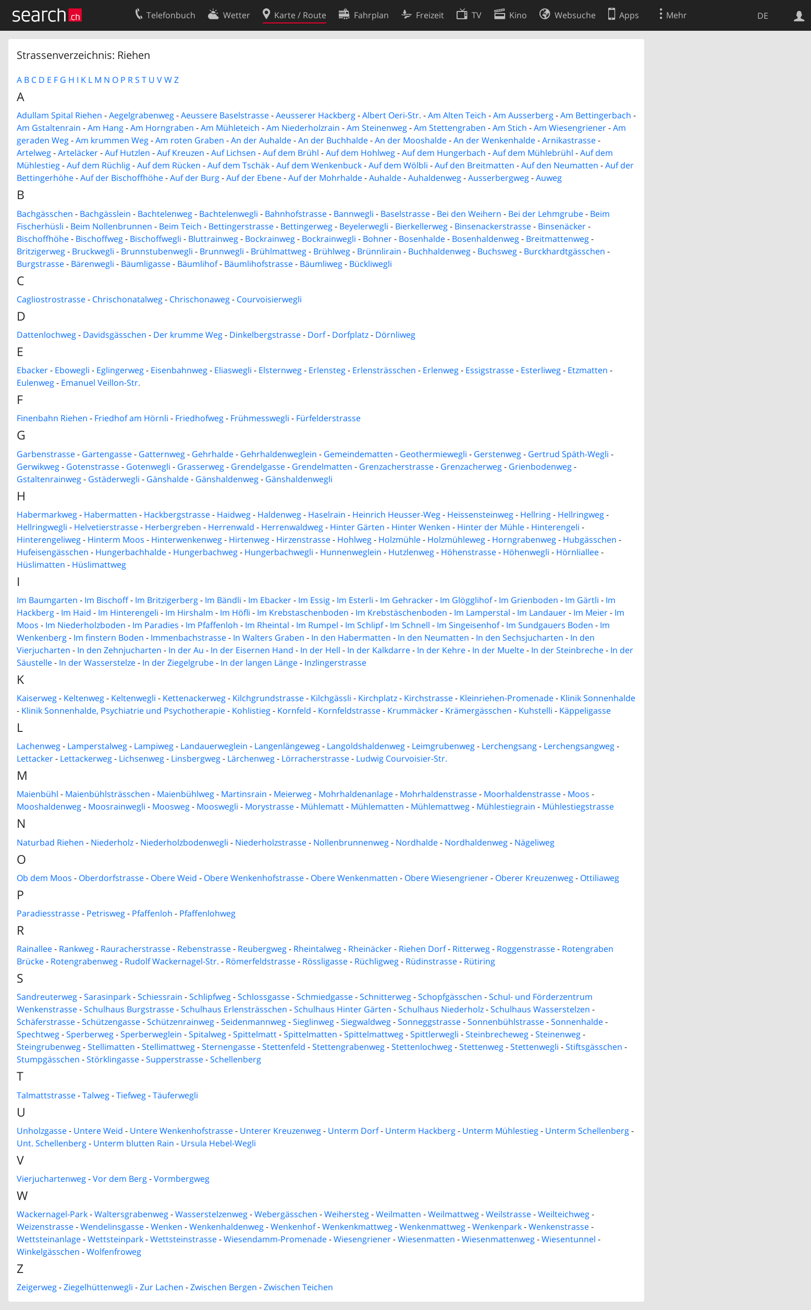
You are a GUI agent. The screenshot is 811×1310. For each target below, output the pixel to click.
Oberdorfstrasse (111, 878)
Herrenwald (231, 527)
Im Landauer (542, 612)
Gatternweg (162, 454)
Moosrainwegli (116, 806)
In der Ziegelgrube (178, 662)
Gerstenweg (497, 454)
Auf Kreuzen (180, 152)
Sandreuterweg (47, 996)
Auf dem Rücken (169, 165)
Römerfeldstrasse (261, 961)
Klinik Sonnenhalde (597, 698)
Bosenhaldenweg (485, 238)
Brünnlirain (379, 251)
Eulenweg (35, 382)
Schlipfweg (210, 996)
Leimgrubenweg (443, 746)
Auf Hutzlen (127, 152)
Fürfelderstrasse (328, 418)
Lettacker (35, 758)
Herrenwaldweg (292, 527)
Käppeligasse (585, 710)
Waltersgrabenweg (131, 1214)
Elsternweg (280, 370)
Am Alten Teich (457, 115)
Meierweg (293, 794)
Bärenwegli (92, 264)
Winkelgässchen (48, 1251)
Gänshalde (167, 479)
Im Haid (76, 612)
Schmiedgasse (325, 996)
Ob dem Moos (44, 878)
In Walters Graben (268, 637)
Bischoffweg (99, 238)
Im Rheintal (267, 625)
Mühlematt (322, 806)
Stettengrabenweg (348, 1046)
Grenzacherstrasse (396, 466)
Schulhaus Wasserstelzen (540, 1009)
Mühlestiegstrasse (578, 806)
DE (762, 15)
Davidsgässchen (114, 334)
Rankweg (76, 948)
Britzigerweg (41, 251)
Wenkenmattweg (432, 1226)
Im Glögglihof (466, 600)
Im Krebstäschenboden (401, 612)
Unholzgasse (42, 1130)
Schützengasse (111, 1021)
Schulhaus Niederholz (441, 1009)
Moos (578, 794)
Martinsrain (244, 794)
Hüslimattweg (99, 564)
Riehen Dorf (422, 948)
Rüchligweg (376, 961)
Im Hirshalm (189, 612)
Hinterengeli (555, 527)
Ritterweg (471, 948)
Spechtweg (38, 1034)
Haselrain (327, 514)
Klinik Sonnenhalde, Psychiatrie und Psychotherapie (123, 710)
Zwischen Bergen (223, 1287)
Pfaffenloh (152, 913)
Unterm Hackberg (420, 1130)
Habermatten (110, 514)
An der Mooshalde (411, 140)
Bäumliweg (321, 264)
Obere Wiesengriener (446, 878)
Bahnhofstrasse (296, 213)
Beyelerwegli (363, 226)
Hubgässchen (590, 539)
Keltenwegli (133, 698)
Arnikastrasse (569, 140)
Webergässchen (285, 1214)
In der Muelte (498, 650)
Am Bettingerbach (595, 115)
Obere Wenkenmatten (354, 878)
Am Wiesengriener (570, 127)
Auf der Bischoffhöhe (121, 177)
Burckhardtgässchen (564, 251)
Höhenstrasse (468, 552)
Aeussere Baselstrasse (225, 115)
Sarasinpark (107, 996)
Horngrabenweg (524, 539)
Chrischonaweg (199, 299)
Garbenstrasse (46, 454)
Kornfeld (294, 710)
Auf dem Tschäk (238, 165)
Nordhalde (417, 842)
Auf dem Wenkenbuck (319, 165)
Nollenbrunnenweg (351, 842)
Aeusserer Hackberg (315, 115)
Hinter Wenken (420, 527)
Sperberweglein (151, 1034)
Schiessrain (160, 996)
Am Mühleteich (230, 127)
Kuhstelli (535, 710)
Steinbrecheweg (497, 1034)
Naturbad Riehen (50, 842)
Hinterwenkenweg (186, 539)
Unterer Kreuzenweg (280, 1130)
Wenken (166, 1226)
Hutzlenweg (411, 552)
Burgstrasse (40, 264)
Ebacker (32, 370)
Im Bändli (223, 600)
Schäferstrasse (46, 1021)
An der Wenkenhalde (494, 140)
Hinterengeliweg (49, 539)
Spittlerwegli (434, 1034)
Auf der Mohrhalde (325, 177)
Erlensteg (327, 370)
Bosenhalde (422, 238)
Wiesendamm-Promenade (275, 1239)
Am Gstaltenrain (49, 127)
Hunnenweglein (351, 552)
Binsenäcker (562, 226)
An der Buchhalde (333, 140)
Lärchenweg (251, 758)
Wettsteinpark (115, 1239)
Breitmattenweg (557, 238)
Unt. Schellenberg (52, 1143)
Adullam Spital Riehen (59, 115)
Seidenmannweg (253, 1021)
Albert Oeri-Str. (391, 115)
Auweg (549, 177)
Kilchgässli (331, 698)
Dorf (316, 334)
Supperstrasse (174, 1059)
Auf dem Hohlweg (360, 152)
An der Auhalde (261, 140)
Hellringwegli (42, 527)
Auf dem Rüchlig (98, 165)
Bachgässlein (105, 213)
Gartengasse (107, 454)
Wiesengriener (362, 1239)
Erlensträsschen (384, 370)
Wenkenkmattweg (357, 1226)
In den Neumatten (433, 637)
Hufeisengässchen (53, 552)
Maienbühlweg (185, 794)
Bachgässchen (45, 213)
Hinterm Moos (116, 539)
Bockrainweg (270, 238)
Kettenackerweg (194, 698)
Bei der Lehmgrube (545, 213)
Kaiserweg (37, 698)
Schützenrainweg (180, 1021)
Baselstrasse (405, 213)
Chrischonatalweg (127, 299)
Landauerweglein (214, 746)
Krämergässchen (478, 710)
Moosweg (171, 806)
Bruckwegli (93, 251)
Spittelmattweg (373, 1034)
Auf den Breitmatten (474, 165)
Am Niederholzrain (303, 127)
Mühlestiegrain (505, 806)
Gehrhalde (213, 454)
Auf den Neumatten (559, 165)
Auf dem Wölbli (398, 165)
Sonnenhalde (577, 1021)
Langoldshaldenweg (366, 746)
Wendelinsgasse (112, 1226)
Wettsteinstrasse (183, 1239)
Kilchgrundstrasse (268, 698)
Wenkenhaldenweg (226, 1226)
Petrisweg (106, 913)
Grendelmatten (322, 466)
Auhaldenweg (434, 177)
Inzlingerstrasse (335, 662)
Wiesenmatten (426, 1239)
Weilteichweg (563, 1214)
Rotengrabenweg (84, 961)
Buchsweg (497, 251)
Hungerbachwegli (278, 552)
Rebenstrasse (204, 948)
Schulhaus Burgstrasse (129, 1009)
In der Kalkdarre (378, 650)
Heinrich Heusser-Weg (396, 514)
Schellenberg (235, 1059)
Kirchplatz (377, 698)
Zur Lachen (161, 1287)
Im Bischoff (106, 600)
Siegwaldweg (366, 1021)
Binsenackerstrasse (492, 226)
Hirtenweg (249, 539)
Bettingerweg (306, 226)
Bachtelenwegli (228, 213)
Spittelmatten (310, 1034)
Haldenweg (279, 514)
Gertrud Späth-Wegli (568, 454)
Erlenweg (441, 370)
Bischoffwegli (155, 238)
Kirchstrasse (428, 698)
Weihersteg (346, 1214)
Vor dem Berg (120, 1178)
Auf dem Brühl (291, 152)
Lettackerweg (86, 758)
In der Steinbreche (567, 650)
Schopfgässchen (450, 996)
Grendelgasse (258, 466)
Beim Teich (180, 226)
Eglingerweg (120, 370)
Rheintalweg (317, 948)
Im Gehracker (406, 600)
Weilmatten (398, 1214)
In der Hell (320, 650)
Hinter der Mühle (490, 527)
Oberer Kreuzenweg (534, 878)
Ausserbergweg (498, 177)
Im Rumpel (317, 625)
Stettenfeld (283, 1046)
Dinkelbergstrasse (265, 334)
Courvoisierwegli (269, 299)
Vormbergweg (182, 1178)
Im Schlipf (364, 625)
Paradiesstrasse (48, 913)
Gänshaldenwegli (299, 479)
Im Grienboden (528, 600)
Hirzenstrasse (303, 539)
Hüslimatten (41, 564)
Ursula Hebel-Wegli (218, 1143)
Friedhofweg (199, 418)
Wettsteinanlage (49, 1239)
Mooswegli (217, 806)
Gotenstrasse (92, 466)
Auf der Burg (194, 177)
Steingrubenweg (49, 1046)
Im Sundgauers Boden (549, 625)
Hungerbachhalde (130, 552)
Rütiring (479, 961)
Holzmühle (399, 539)
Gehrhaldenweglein (278, 454)
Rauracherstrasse (135, 948)
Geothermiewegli (433, 454)
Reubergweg (262, 948)
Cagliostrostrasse (51, 299)
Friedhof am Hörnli (131, 418)
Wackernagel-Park (52, 1214)
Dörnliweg (395, 334)
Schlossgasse (264, 996)
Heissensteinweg (480, 514)
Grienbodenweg (540, 466)
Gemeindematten (358, 454)
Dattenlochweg (46, 334)
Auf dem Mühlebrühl (533, 152)
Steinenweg (558, 1034)
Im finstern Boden (108, 637)
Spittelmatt (255, 1034)
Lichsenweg (141, 758)
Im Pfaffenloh (212, 625)
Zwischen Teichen (298, 1287)
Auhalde (385, 177)
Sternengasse (228, 1046)
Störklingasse (113, 1059)
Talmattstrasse (46, 1095)
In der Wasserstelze (97, 662)
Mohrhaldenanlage (355, 794)
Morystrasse (269, 806)
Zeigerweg (37, 1287)
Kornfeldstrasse (349, 710)
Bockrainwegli (329, 238)
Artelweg (34, 152)
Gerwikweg (38, 466)
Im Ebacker (269, 600)
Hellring (535, 514)
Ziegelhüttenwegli (98, 1287)
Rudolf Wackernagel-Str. (172, 961)
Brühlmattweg (278, 251)
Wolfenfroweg (114, 1251)
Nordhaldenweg (476, 842)
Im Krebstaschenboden (303, 612)
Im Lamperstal (482, 612)
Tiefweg (131, 1095)
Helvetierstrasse (106, 527)
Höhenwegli (526, 552)
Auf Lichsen (233, 152)
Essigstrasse (489, 370)
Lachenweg (38, 746)
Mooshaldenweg (49, 806)
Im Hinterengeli (128, 612)
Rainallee (34, 948)
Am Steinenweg (377, 127)
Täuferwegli (175, 1095)
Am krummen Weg (112, 140)
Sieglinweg (313, 1021)
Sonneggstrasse (429, 1021)
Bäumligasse (145, 264)
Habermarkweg (47, 514)
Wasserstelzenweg (211, 1214)
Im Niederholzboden (85, 625)
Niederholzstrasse (270, 842)
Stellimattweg (168, 1046)
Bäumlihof (197, 264)
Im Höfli (235, 612)
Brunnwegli (222, 251)
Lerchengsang (509, 746)
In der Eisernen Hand (252, 650)
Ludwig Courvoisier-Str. (401, 758)
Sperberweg (90, 1034)
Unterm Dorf (353, 1130)
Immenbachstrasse (188, 637)
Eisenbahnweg (179, 370)
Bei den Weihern (469, 213)
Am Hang (106, 127)
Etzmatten (588, 370)
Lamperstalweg (97, 746)
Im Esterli (355, 600)
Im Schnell (410, 625)
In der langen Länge (259, 662)
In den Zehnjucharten (119, 650)
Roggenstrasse (526, 948)
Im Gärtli (582, 600)
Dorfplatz (350, 334)
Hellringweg (581, 514)
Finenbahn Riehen (52, 418)
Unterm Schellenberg (587, 1130)
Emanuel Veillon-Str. (100, 382)
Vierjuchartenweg (51, 1178)
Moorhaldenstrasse (522, 794)
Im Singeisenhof (468, 625)
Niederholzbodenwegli (184, 842)
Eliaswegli (233, 370)
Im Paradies (155, 625)
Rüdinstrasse (431, 961)
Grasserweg (200, 466)
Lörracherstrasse (315, 758)
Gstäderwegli (114, 479)
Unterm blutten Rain (133, 1143)
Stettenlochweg (421, 1046)
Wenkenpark (497, 1226)
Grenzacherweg (471, 466)
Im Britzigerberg (166, 600)
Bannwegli (354, 213)
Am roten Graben (189, 140)
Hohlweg (354, 539)
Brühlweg (331, 251)
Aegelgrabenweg (141, 115)
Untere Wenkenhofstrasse (181, 1130)
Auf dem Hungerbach (444, 152)
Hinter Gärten (357, 527)
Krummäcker (412, 710)
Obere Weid (174, 878)
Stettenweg (481, 1046)
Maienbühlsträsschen (107, 794)
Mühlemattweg (440, 806)
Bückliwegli (370, 264)
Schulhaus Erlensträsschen (234, 1009)
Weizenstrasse (45, 1226)
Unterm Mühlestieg (500, 1130)
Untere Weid (98, 1130)
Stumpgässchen (48, 1059)
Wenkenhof (293, 1226)
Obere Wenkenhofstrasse (254, 878)
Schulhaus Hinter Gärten (342, 1009)
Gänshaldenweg (227, 479)
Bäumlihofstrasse (258, 264)
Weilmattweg (453, 1214)
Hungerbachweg (205, 552)
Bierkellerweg (421, 226)
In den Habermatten (351, 637)
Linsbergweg (195, 758)
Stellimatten (111, 1046)
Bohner (377, 238)
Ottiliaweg (599, 878)
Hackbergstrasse (177, 514)
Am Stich (510, 127)
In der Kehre (441, 650)
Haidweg (234, 514)
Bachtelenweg (165, 213)
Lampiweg (154, 746)
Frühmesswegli (259, 418)
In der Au (186, 650)
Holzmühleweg (456, 539)
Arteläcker (78, 152)
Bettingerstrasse (241, 226)
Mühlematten (377, 806)
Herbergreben (173, 527)
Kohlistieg (251, 710)
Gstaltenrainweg (49, 479)
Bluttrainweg (213, 238)
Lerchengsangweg (579, 746)
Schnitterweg (385, 996)
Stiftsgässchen (594, 1046)
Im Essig (314, 600)
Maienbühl (37, 794)
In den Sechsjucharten (519, 637)
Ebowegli (72, 370)
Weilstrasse (508, 1214)
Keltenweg (84, 698)
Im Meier (590, 612)
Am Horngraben (162, 127)
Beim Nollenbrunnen (111, 226)
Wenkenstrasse (559, 1226)
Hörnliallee (577, 552)
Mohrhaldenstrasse (438, 794)
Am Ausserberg (523, 115)
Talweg (95, 1095)
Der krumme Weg (188, 334)
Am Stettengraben (450, 127)
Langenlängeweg (287, 746)
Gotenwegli (148, 466)
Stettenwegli (534, 1046)
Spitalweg (207, 1034)
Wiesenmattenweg (498, 1239)
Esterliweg (541, 370)
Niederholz (112, 842)
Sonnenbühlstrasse (506, 1021)
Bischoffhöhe (43, 238)
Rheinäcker (370, 948)
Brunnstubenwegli (157, 251)
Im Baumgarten (47, 600)
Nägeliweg (534, 842)
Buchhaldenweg (439, 251)
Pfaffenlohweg (207, 913)
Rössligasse (325, 961)
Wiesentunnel (569, 1239)
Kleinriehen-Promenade (507, 698)
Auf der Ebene (253, 177)
